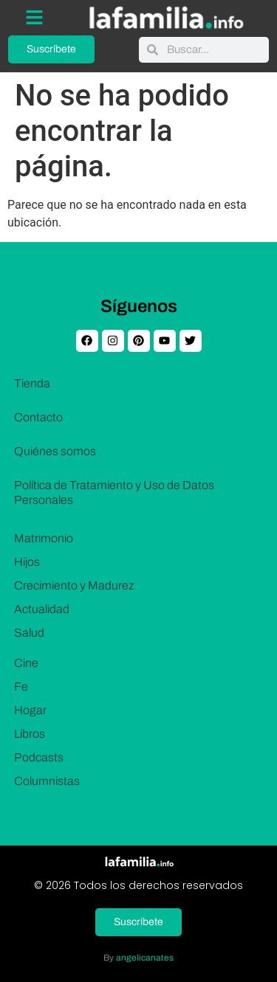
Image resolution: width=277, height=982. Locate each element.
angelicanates (145, 957)
